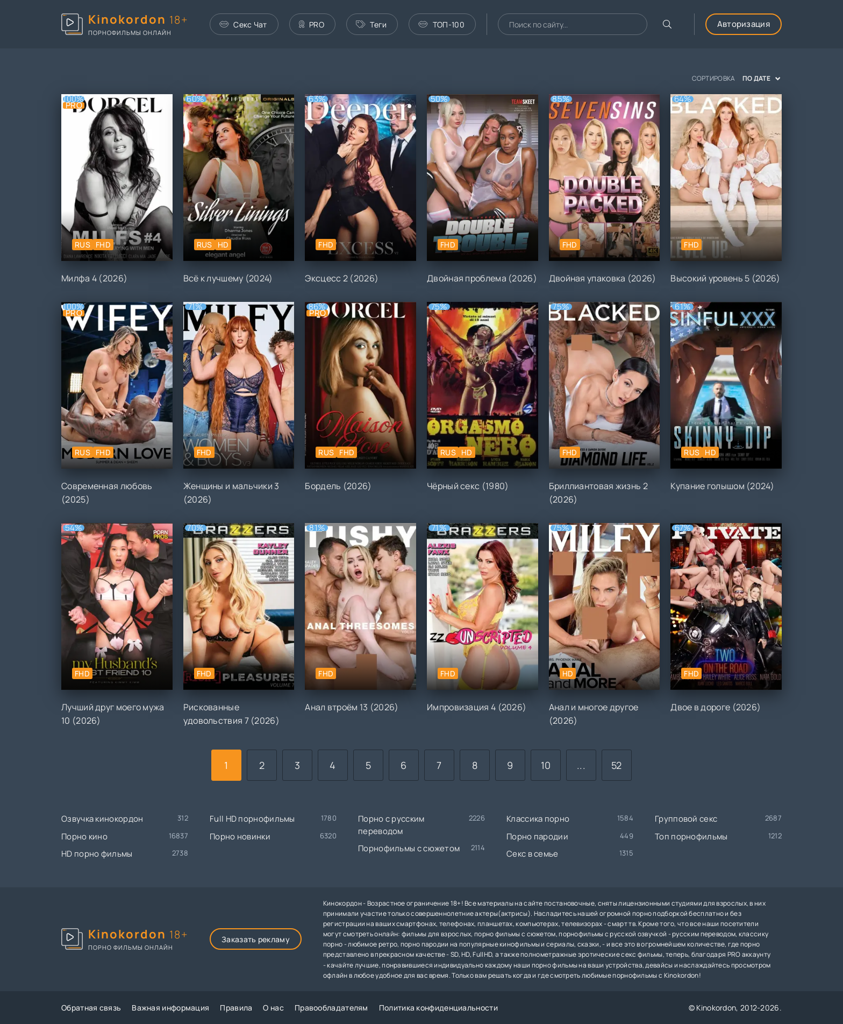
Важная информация (170, 1007)
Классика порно (537, 818)
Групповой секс (686, 818)
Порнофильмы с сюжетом (409, 848)
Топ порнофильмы (691, 836)
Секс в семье (532, 853)
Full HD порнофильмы (252, 818)
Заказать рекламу (256, 939)
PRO (311, 24)
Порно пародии (537, 836)
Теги (371, 24)
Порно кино (84, 836)
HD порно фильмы (97, 853)
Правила (236, 1007)
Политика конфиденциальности (438, 1007)
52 (616, 765)
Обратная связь (91, 1007)
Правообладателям (331, 1007)
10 (546, 765)
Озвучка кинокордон (102, 818)
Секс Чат (243, 24)
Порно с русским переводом (391, 825)
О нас (273, 1007)
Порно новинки (240, 836)
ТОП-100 (441, 24)
